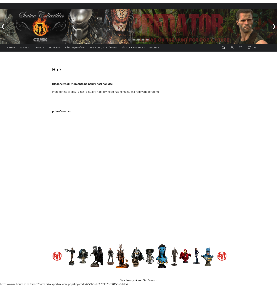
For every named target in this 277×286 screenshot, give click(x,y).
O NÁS (23, 47)
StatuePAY (54, 47)
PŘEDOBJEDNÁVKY (75, 47)
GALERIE (154, 47)
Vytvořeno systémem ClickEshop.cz (138, 280)
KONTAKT (38, 47)
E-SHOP (11, 47)
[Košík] (252, 47)
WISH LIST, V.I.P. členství (103, 47)
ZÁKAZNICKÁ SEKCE (132, 47)
